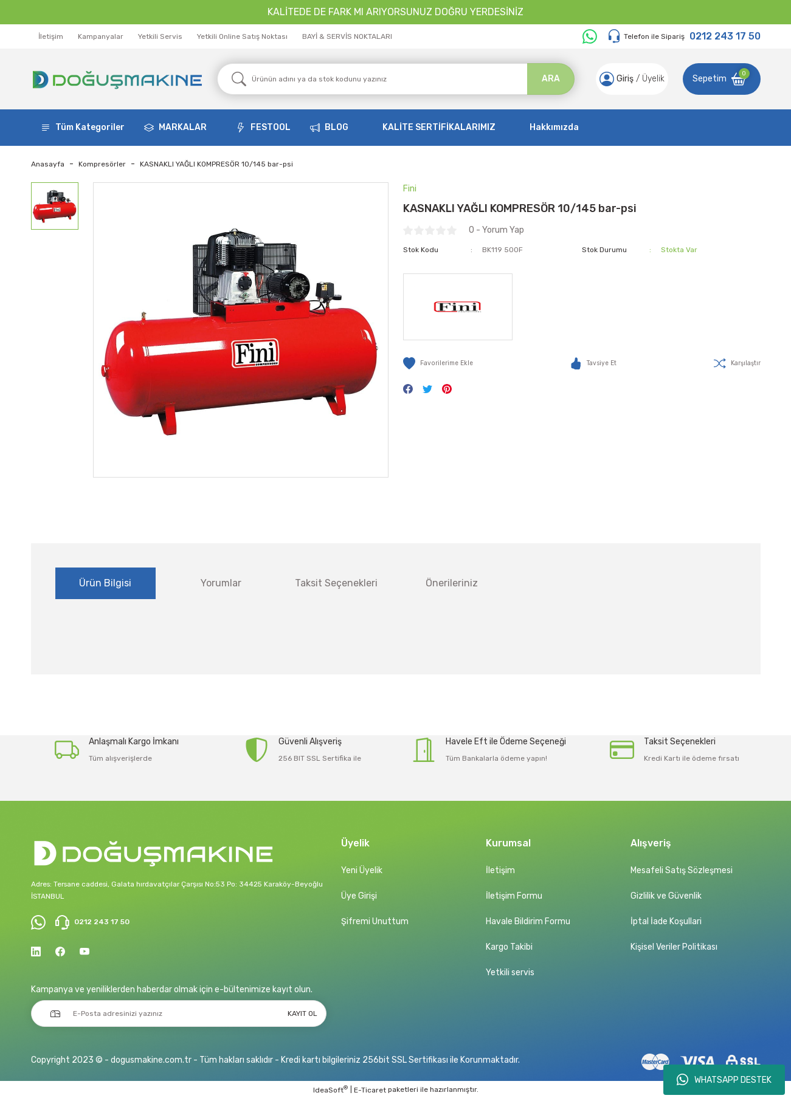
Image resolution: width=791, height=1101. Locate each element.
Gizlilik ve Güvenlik (666, 896)
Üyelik (649, 79)
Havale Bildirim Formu (528, 921)
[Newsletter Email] (178, 1016)
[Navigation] (82, 127)
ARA (551, 79)
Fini (409, 189)
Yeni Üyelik (361, 870)
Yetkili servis (510, 972)
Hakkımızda (554, 127)
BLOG (336, 127)
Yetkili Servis (160, 36)
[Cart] (722, 79)
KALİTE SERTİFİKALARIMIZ (439, 127)
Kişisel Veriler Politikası (673, 947)
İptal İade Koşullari (666, 921)
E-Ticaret (370, 1092)
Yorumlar (221, 583)
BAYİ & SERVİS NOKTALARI (347, 36)
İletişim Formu (514, 896)
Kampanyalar (100, 36)
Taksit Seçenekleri (336, 583)
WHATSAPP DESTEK (724, 1079)
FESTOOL (270, 127)
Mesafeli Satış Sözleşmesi (681, 870)
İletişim (50, 36)
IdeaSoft (330, 1092)
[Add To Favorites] (441, 363)
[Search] (396, 79)
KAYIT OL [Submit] (302, 1016)
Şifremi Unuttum (375, 921)
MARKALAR (183, 127)
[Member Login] (603, 79)
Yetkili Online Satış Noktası (242, 36)
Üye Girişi (359, 896)
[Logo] (116, 79)
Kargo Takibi (509, 947)
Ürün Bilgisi (105, 583)
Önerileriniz (452, 583)
